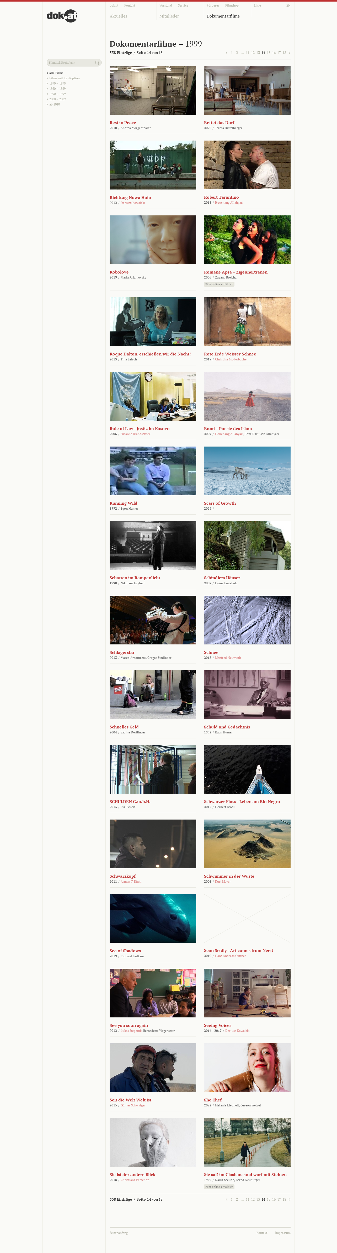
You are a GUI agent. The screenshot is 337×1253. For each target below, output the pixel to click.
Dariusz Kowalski (133, 203)
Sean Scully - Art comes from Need (238, 950)
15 (268, 52)
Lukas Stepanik (131, 1031)
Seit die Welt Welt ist (130, 1100)
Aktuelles (118, 16)
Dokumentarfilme (223, 16)
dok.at (114, 5)
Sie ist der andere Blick (132, 1174)
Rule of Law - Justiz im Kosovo (140, 428)
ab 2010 (54, 104)
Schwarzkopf (123, 876)
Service (183, 5)
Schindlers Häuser (222, 578)
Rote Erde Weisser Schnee (230, 354)
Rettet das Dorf (219, 122)
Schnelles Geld (124, 727)
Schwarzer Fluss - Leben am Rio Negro (242, 801)
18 (284, 52)
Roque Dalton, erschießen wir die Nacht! (150, 354)
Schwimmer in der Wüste (229, 876)
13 (258, 52)
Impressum (283, 1233)
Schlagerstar (122, 652)
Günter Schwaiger (133, 1105)
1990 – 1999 (57, 94)
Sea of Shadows (125, 951)
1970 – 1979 (57, 83)
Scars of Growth (220, 503)
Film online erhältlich (219, 284)
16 (274, 52)
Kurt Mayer (223, 881)
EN (288, 5)
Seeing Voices (217, 1025)
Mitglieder (169, 16)
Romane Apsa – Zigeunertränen (236, 272)
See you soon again (129, 1025)
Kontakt (129, 5)
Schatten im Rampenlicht (135, 578)
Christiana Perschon (135, 1180)
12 (253, 52)
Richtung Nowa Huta (130, 197)
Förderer (213, 5)
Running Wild (123, 503)
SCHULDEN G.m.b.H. (130, 801)
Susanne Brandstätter (135, 434)
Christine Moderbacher (231, 359)
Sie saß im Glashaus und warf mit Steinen (245, 1174)
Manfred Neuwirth (228, 658)
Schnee (211, 652)
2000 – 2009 (57, 99)
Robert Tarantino (221, 197)
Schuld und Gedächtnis (227, 727)
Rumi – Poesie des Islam (228, 428)
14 (263, 52)
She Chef (213, 1100)
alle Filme (56, 73)
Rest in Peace (123, 122)
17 (279, 52)
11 (247, 52)
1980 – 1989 (57, 89)
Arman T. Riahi (131, 881)
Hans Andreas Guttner (230, 956)
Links (257, 5)
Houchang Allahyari (229, 202)
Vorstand (165, 5)
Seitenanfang (119, 1233)
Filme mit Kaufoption (64, 78)
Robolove (119, 272)
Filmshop (232, 5)
